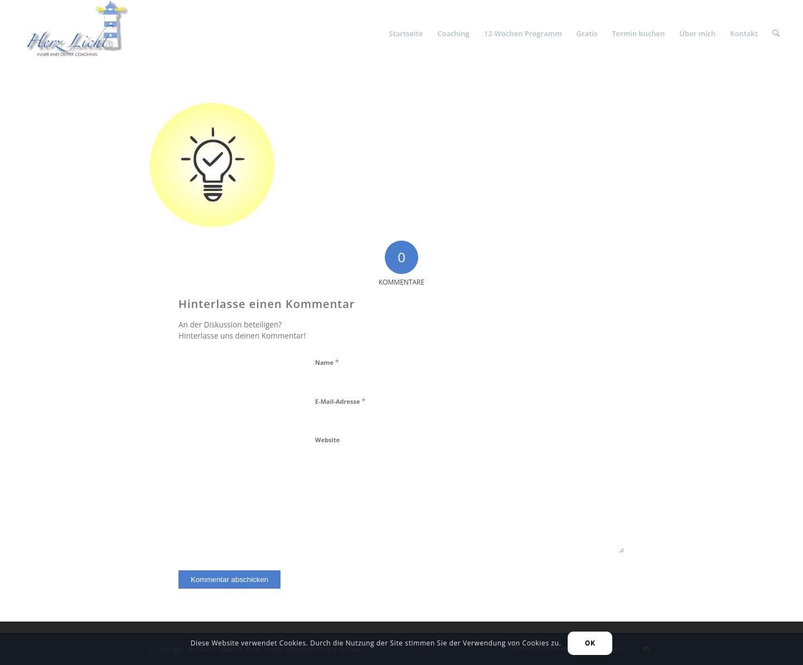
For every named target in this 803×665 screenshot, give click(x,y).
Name (327, 362)
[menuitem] (406, 33)
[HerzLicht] (72, 33)
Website (327, 440)
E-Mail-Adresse (340, 401)
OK (590, 643)
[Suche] (776, 33)
